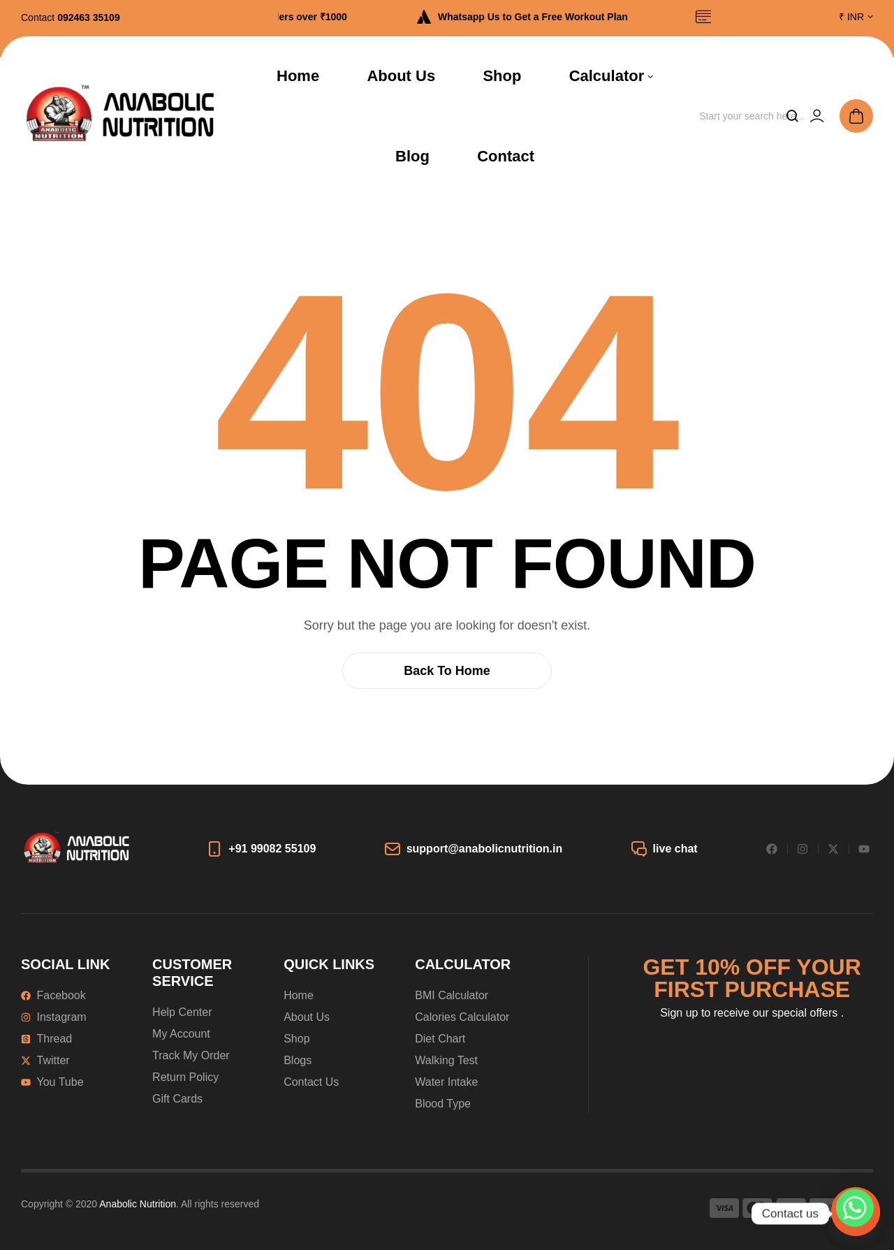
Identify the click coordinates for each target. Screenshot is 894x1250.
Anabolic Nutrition (137, 1203)
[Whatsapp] (855, 1214)
